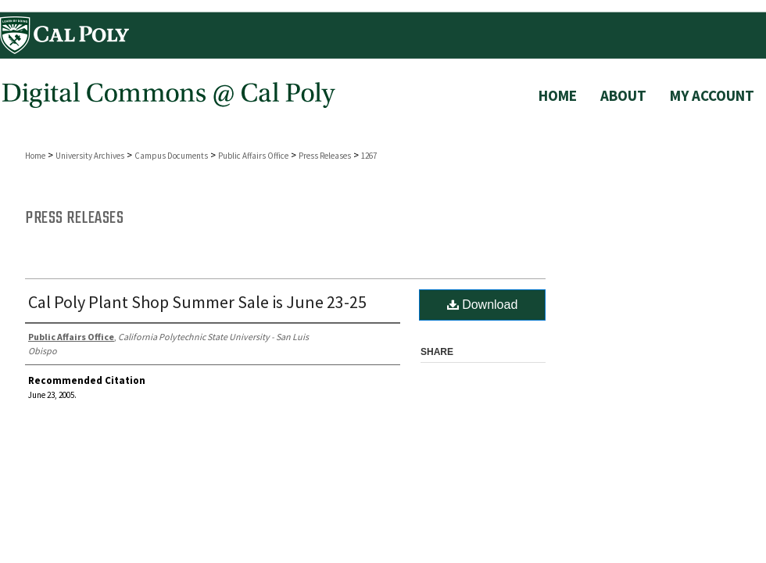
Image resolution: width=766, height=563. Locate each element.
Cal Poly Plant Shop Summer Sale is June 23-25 (197, 302)
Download (482, 304)
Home (35, 155)
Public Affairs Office (253, 155)
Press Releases (325, 155)
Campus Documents (171, 155)
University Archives (89, 155)
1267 (369, 155)
